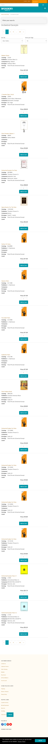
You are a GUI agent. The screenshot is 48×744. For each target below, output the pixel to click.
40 (20, 32)
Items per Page (29, 37)
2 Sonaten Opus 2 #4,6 (7, 94)
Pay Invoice (3, 675)
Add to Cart (23, 77)
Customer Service (5, 666)
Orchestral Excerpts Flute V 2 (9, 613)
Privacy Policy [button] (22, 741)
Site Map (3, 711)
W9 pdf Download (5, 705)
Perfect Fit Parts (6, 244)
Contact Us (3, 663)
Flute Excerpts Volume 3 (7, 133)
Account (35, 1)
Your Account (4, 680)
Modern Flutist (5, 55)
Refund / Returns (4, 691)
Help (29, 1)
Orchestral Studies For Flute (8, 428)
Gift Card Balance (4, 677)
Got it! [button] (40, 740)
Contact (25, 1)
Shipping (3, 688)
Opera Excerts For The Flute (8, 207)
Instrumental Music (5, 14)
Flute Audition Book (6, 391)
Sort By (3, 37)
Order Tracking (4, 669)
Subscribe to (7, 714)
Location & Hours (4, 702)
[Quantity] (24, 73)
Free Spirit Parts (5, 318)
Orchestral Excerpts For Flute (9, 170)
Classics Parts (5, 281)
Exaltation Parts (5, 355)
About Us (3, 708)
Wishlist (2, 672)
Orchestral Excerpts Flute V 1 (9, 576)
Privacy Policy (4, 694)
